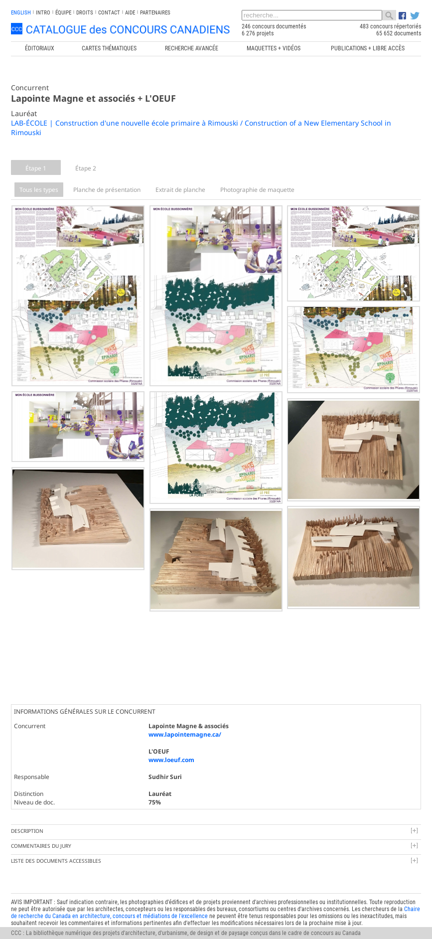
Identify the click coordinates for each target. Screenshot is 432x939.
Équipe (63, 12)
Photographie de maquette (257, 189)
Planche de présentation (107, 189)
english (21, 12)
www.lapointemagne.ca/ (184, 732)
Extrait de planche (180, 189)
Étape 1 (35, 168)
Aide (130, 12)
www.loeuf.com (171, 757)
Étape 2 (85, 168)
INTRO (43, 12)
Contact (109, 12)
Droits (84, 12)
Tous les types (38, 189)
